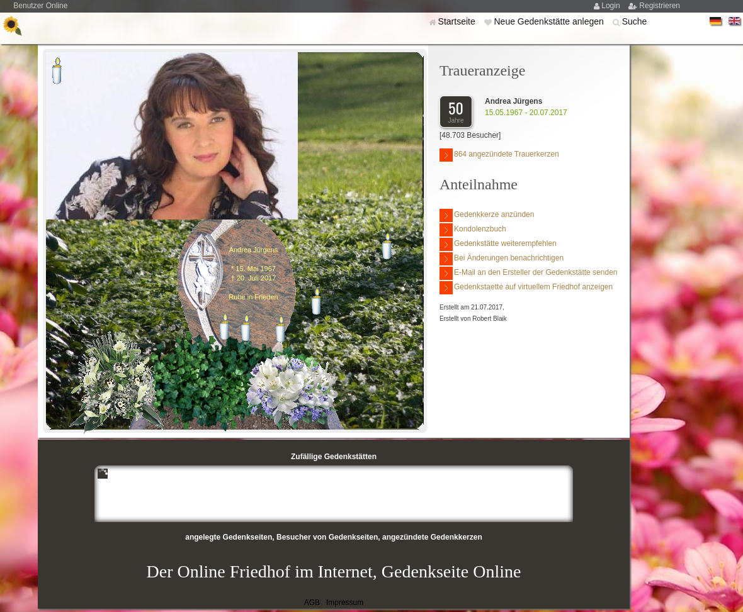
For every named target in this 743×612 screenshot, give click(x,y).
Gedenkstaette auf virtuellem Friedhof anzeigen (526, 287)
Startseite (458, 21)
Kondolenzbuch (473, 229)
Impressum (344, 602)
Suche (634, 21)
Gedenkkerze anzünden (487, 215)
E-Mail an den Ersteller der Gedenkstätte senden (528, 273)
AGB (312, 602)
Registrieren (659, 5)
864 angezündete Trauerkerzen (499, 155)
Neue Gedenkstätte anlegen (550, 21)
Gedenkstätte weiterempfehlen (498, 244)
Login (611, 5)
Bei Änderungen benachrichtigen (502, 258)
